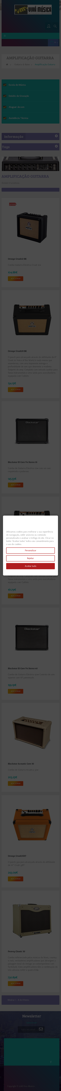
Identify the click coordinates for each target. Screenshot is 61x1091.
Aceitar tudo (30, 566)
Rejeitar (30, 558)
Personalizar (30, 550)
